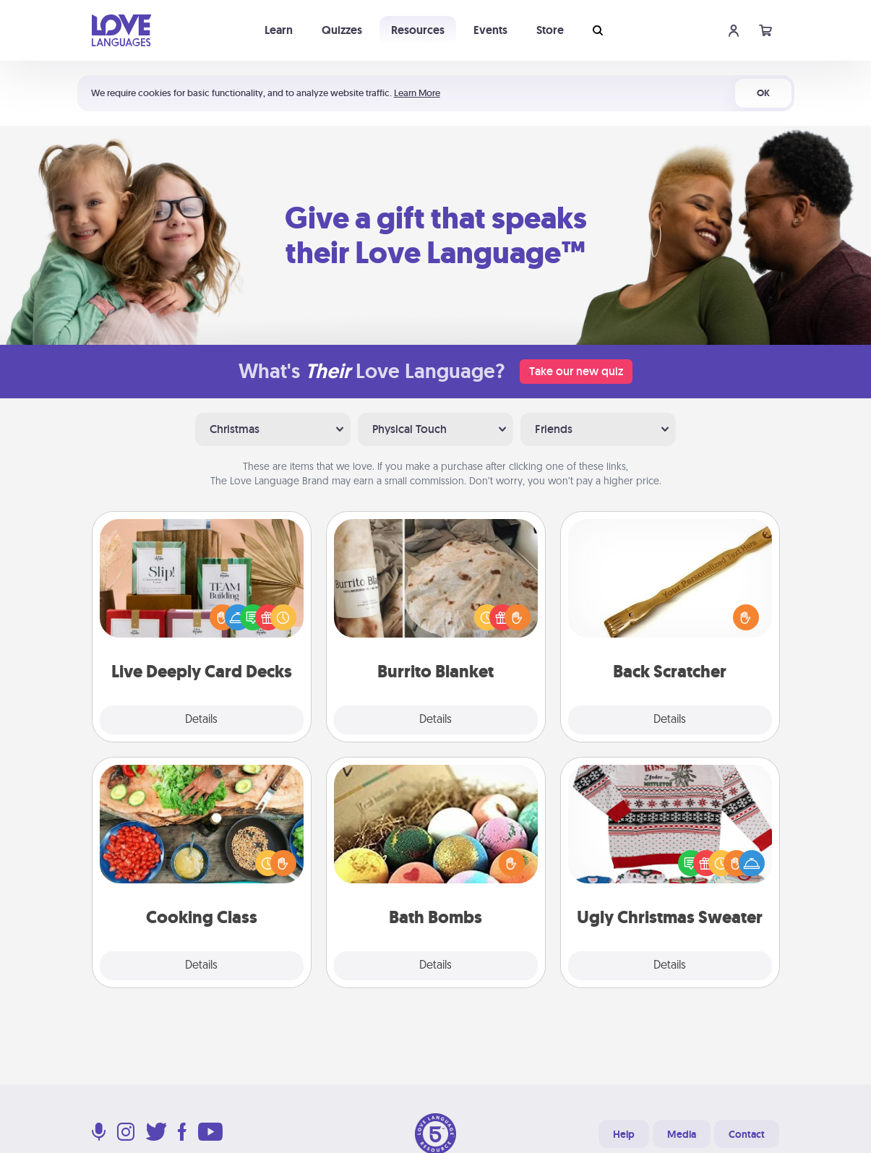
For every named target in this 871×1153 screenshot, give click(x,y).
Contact (747, 1134)
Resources (418, 30)
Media (681, 1134)
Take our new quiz (576, 371)
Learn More (417, 93)
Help (624, 1134)
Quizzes (342, 30)
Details (201, 720)
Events (490, 30)
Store (550, 30)
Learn (279, 30)
